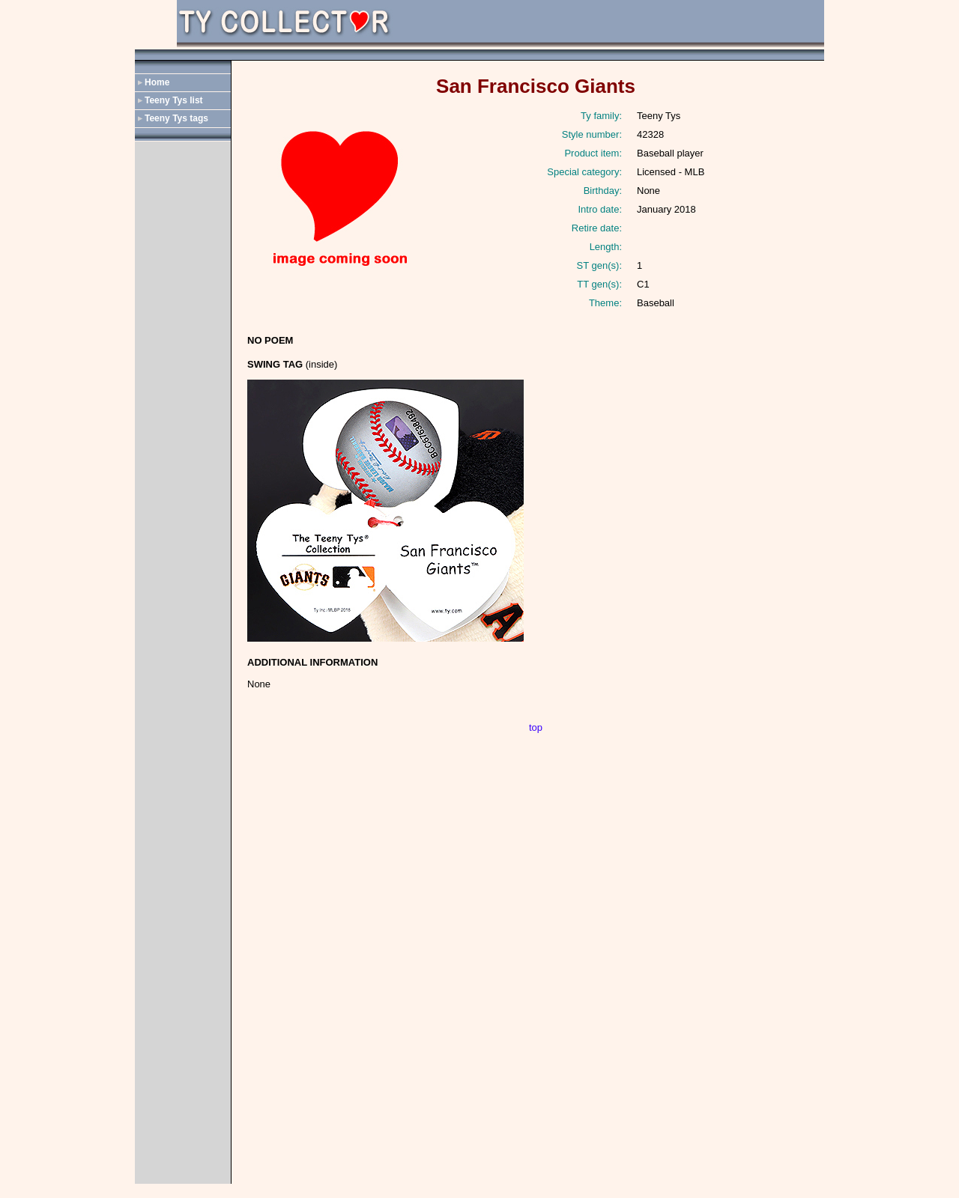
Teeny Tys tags (176, 118)
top (535, 727)
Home (157, 82)
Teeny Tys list (174, 100)
